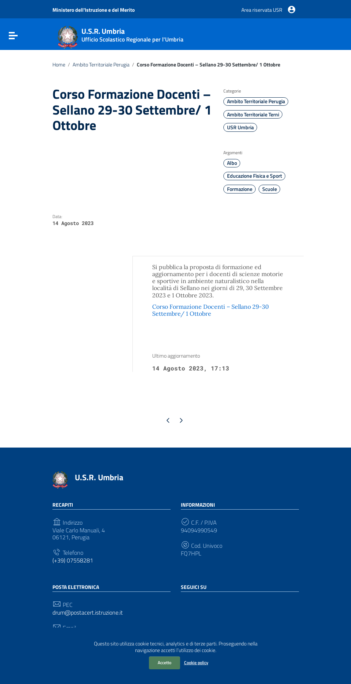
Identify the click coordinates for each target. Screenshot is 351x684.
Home (58, 65)
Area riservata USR (261, 10)
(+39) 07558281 (72, 560)
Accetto (164, 662)
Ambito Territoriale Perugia (101, 65)
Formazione (239, 189)
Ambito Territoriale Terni (253, 115)
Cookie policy (196, 662)
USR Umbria (240, 127)
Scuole (269, 189)
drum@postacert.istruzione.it (87, 612)
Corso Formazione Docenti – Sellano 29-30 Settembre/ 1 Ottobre (210, 310)
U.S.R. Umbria (99, 477)
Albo (232, 163)
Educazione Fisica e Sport (254, 176)
